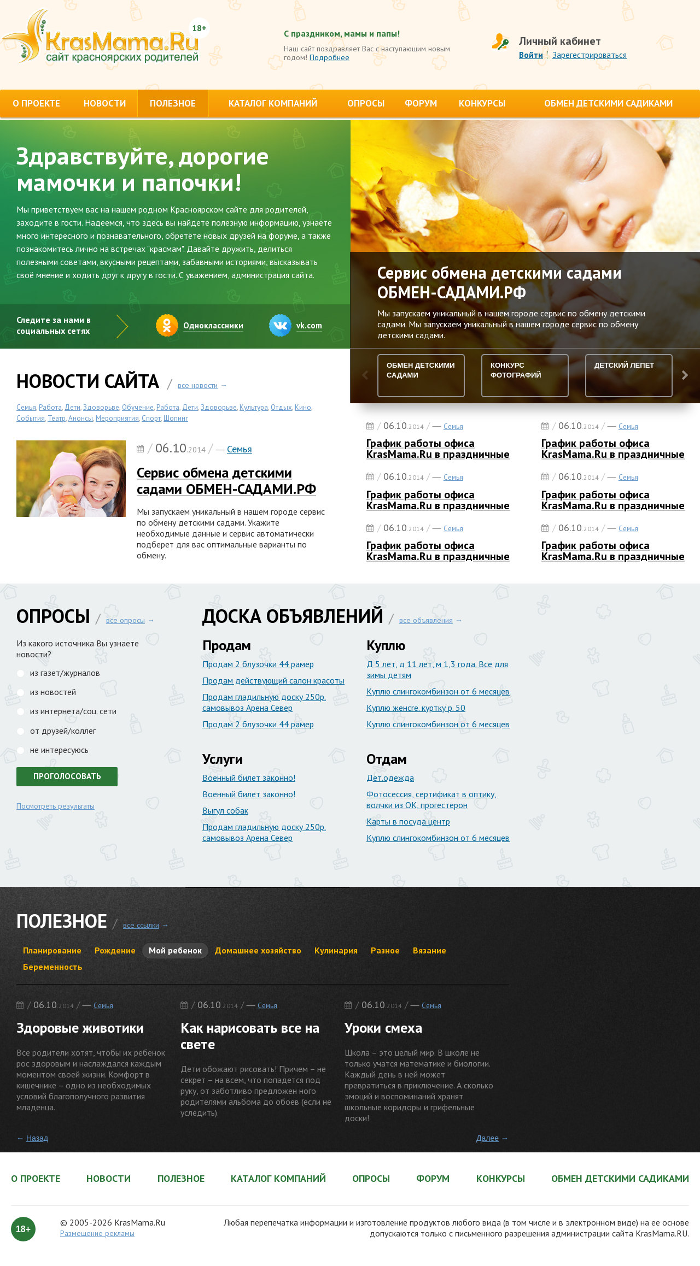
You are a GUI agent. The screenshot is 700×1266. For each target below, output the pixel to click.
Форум (433, 1178)
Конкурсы (500, 1178)
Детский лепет (624, 365)
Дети (72, 407)
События (30, 418)
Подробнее (329, 57)
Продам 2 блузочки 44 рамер (258, 663)
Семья (26, 407)
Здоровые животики (80, 1027)
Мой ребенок (175, 950)
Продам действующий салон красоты (273, 680)
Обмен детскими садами (421, 370)
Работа (50, 407)
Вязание (429, 950)
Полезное (181, 1178)
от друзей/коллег (63, 730)
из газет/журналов (65, 672)
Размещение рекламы (97, 1233)
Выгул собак (225, 810)
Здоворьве (101, 407)
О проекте (35, 1178)
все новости (198, 385)
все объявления (426, 620)
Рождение (115, 950)
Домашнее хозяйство (258, 950)
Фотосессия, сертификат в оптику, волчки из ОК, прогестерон (431, 799)
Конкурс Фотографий (516, 370)
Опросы (371, 1178)
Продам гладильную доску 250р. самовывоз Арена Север (264, 702)
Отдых (281, 407)
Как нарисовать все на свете (249, 1035)
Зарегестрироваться (589, 55)
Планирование (52, 950)
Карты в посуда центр (408, 821)
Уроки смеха (383, 1027)
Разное (385, 950)
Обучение (138, 407)
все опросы (125, 620)
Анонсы (80, 418)
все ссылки (141, 925)
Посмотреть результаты (55, 806)
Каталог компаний (278, 1178)
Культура (254, 407)
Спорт (151, 418)
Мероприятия (117, 418)
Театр (57, 418)
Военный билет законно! (248, 777)
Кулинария (336, 950)
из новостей (53, 691)
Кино (303, 407)
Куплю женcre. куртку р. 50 (415, 707)
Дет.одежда (390, 777)
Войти (531, 55)
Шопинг (176, 418)
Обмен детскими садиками (620, 1178)
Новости (108, 1178)
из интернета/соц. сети (73, 710)
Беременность (53, 966)
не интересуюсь (59, 749)
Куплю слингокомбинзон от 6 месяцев (438, 691)
